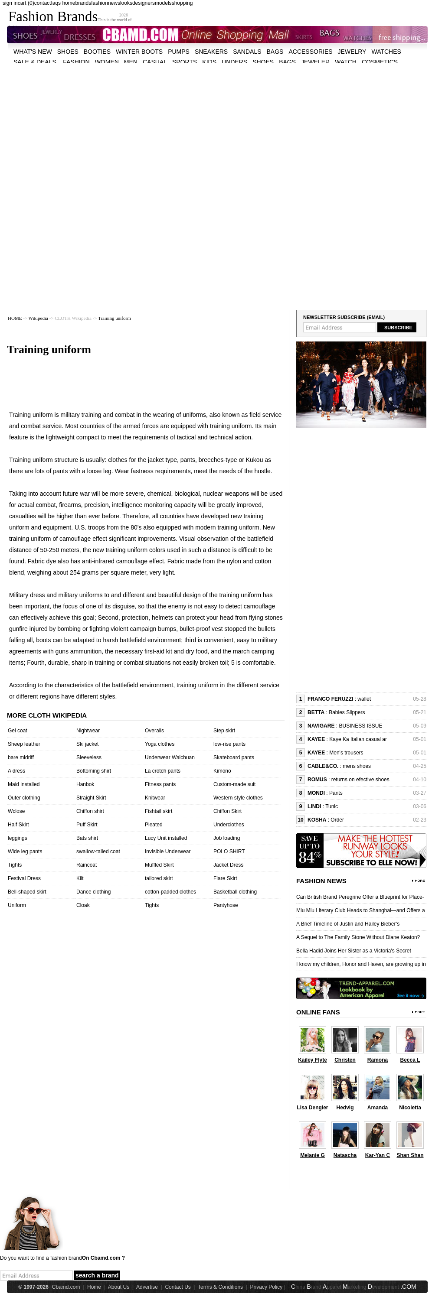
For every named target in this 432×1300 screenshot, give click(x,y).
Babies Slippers (347, 712)
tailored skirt (159, 878)
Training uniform (114, 318)
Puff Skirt (86, 825)
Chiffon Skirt (227, 811)
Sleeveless (88, 757)
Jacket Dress (228, 865)
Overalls (154, 731)
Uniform (17, 905)
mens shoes (357, 766)
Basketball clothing (235, 892)
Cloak (83, 905)
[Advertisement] (113, 123)
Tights (15, 865)
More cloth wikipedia (47, 715)
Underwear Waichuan (170, 757)
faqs (56, 3)
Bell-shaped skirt (27, 892)
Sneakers (211, 51)
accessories (310, 51)
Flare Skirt (225, 878)
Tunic (331, 806)
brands (83, 3)
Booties (97, 51)
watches (386, 51)
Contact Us (177, 1287)
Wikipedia (38, 318)
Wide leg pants (25, 851)
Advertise (147, 1287)
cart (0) (26, 3)
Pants (336, 793)
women (107, 61)
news (114, 3)
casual (155, 61)
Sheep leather (24, 744)
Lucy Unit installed (166, 838)
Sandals (247, 51)
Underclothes (228, 825)
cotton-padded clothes (170, 892)
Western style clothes (238, 798)
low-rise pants (229, 744)
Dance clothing (93, 892)
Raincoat (86, 865)
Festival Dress (24, 878)
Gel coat (17, 731)
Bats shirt (87, 838)
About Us (118, 1287)
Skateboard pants (233, 757)
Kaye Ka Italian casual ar (358, 739)
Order (337, 820)
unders (234, 61)
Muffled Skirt (159, 865)
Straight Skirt (91, 798)
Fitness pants (160, 784)
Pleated (154, 825)
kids (209, 61)
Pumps (179, 51)
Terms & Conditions (220, 1287)
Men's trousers (346, 753)
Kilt (80, 878)
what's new (32, 51)
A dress (16, 771)
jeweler (315, 61)
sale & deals (34, 61)
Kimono (222, 771)
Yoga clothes (159, 744)
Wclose (16, 811)
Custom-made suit (234, 784)
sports (184, 61)
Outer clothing (24, 798)
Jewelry (352, 51)
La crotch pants (162, 771)
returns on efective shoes (360, 780)
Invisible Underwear (167, 851)
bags (275, 51)
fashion (99, 3)
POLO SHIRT (229, 851)
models (163, 3)
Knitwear (155, 798)
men (130, 61)
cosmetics (380, 61)
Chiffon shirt (90, 811)
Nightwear (88, 731)
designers (143, 3)
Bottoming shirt (93, 771)
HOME (15, 318)
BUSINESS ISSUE (360, 726)
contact (42, 3)
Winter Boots (139, 51)
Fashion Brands (53, 16)
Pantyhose (225, 905)
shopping (182, 3)
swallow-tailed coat (98, 851)
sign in (10, 3)
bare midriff (21, 757)
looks (126, 3)
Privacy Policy (266, 1287)
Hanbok (85, 784)
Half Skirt (18, 825)
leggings (17, 838)
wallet (364, 699)
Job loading (226, 838)
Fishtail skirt (158, 811)
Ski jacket (87, 744)
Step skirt (224, 731)
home (68, 3)
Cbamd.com (66, 1287)
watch (346, 61)
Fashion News (321, 880)
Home (94, 1287)
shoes (68, 51)
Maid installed (23, 784)
